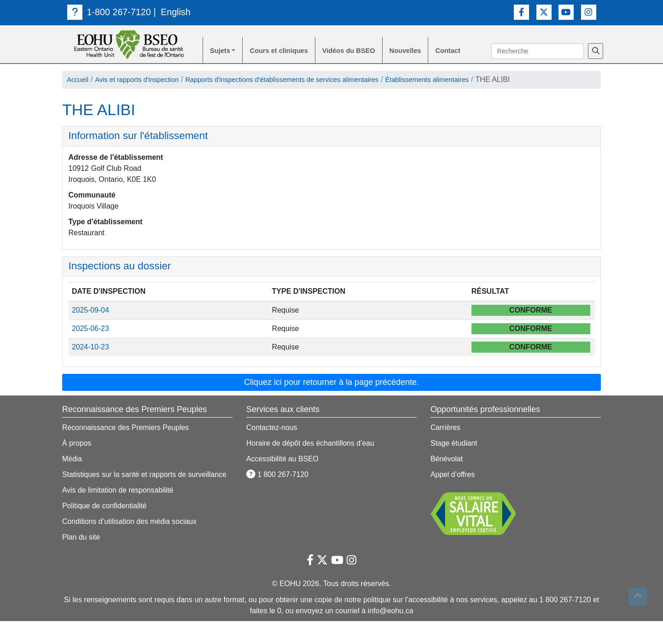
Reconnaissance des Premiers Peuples (126, 428)
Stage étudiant (454, 444)
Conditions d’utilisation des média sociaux (130, 522)
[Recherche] (595, 51)
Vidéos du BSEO (359, 51)
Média (72, 460)
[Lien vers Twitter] (544, 11)
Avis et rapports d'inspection (143, 81)
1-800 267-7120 (109, 12)
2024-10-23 (91, 348)
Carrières (445, 428)
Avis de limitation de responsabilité (118, 491)
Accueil (79, 81)
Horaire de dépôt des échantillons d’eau (311, 444)
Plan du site (81, 538)
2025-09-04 (91, 311)
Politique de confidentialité (105, 507)
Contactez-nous (272, 428)
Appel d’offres (453, 475)
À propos (77, 444)
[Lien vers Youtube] (566, 11)
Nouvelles (419, 51)
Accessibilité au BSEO (283, 460)
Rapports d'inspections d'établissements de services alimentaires (302, 81)
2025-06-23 (91, 330)
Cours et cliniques (284, 51)
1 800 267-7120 (277, 475)
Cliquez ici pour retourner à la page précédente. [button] (331, 383)
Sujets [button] (221, 51)
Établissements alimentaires (460, 81)
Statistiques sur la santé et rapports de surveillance (145, 475)
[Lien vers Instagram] (588, 11)
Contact (465, 51)
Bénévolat (446, 460)
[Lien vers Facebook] (521, 11)
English (177, 12)
